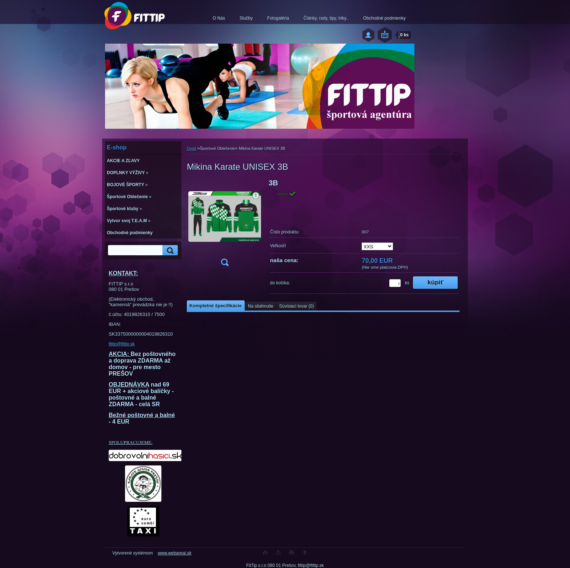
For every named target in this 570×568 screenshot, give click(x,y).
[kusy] (395, 283)
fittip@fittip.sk (122, 344)
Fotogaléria (278, 18)
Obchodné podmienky (384, 18)
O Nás (219, 18)
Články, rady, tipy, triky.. (326, 18)
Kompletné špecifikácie (215, 305)
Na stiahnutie (260, 306)
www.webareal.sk (175, 553)
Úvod (191, 148)
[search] (169, 250)
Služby (246, 18)
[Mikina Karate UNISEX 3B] (224, 225)
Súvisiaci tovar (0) (296, 306)
